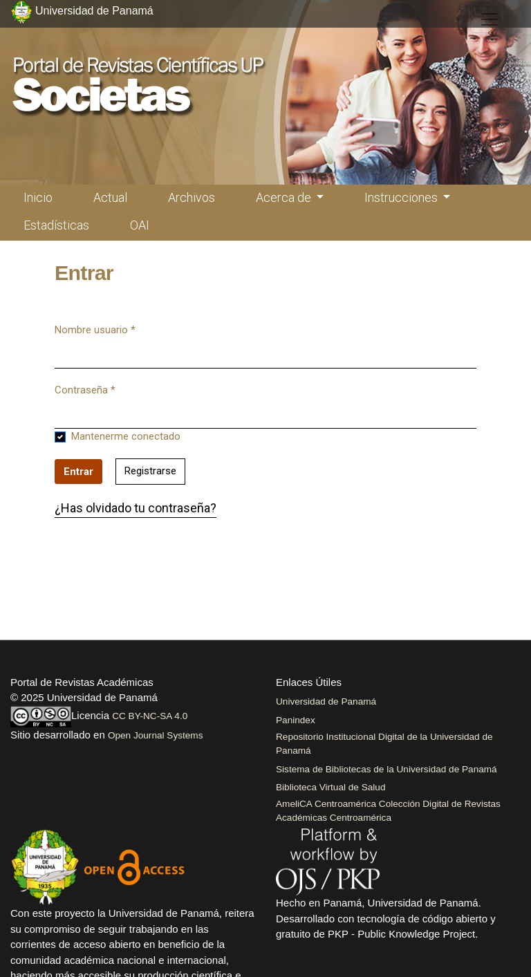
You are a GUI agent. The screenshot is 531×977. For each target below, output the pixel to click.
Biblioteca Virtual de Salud (330, 787)
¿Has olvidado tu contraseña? (135, 508)
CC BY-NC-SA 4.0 (149, 716)
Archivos (191, 197)
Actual (110, 197)
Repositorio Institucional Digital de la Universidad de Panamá (384, 744)
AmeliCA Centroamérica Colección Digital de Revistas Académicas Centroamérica (388, 811)
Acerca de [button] (285, 197)
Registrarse (150, 471)
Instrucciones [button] (402, 197)
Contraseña (85, 389)
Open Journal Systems (155, 735)
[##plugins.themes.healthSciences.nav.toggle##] (489, 19)
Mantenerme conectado (125, 436)
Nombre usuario (95, 329)
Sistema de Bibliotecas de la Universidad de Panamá (386, 769)
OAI (139, 225)
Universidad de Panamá (326, 701)
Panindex (295, 720)
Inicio (38, 197)
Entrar (78, 471)
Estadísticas (56, 225)
